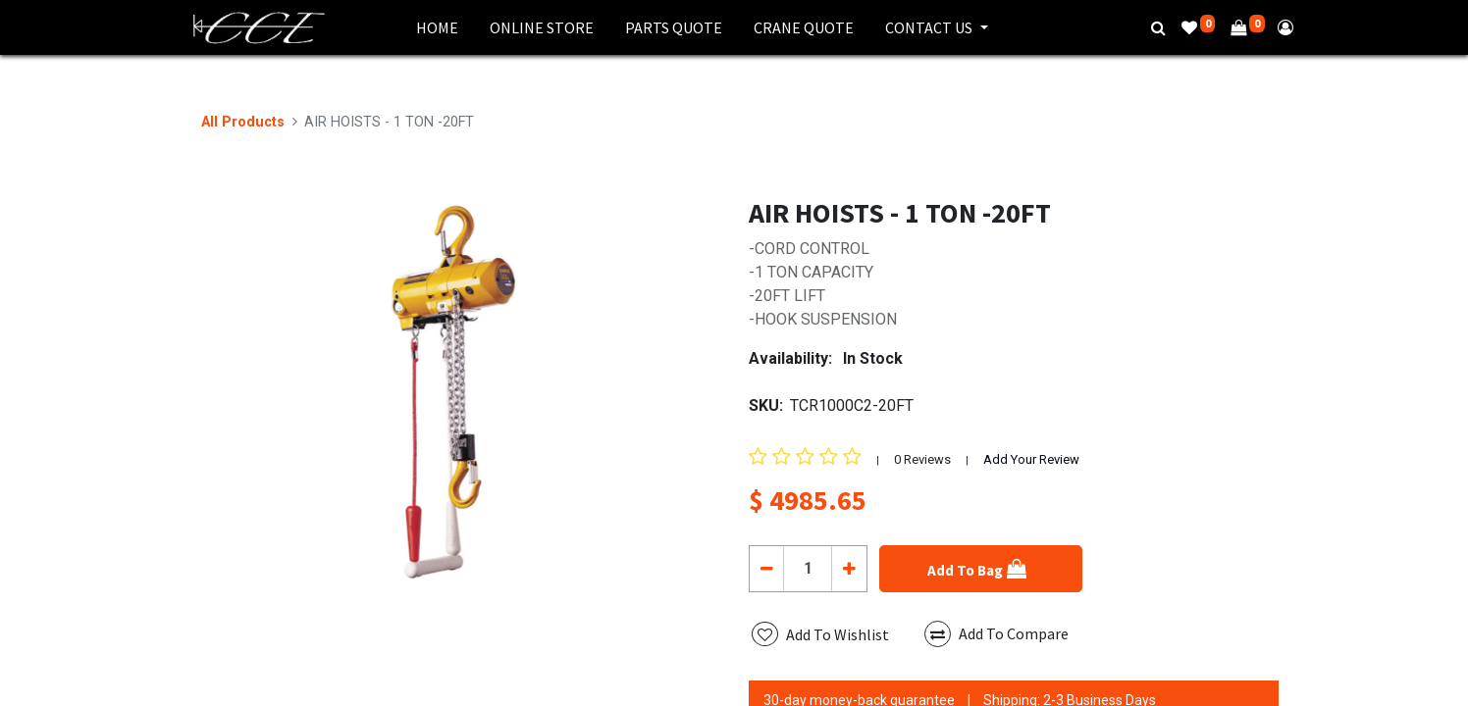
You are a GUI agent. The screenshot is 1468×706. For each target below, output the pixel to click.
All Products (243, 122)
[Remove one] (767, 568)
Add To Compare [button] (996, 634)
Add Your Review (1031, 459)
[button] (980, 568)
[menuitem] (437, 27)
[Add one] (848, 568)
